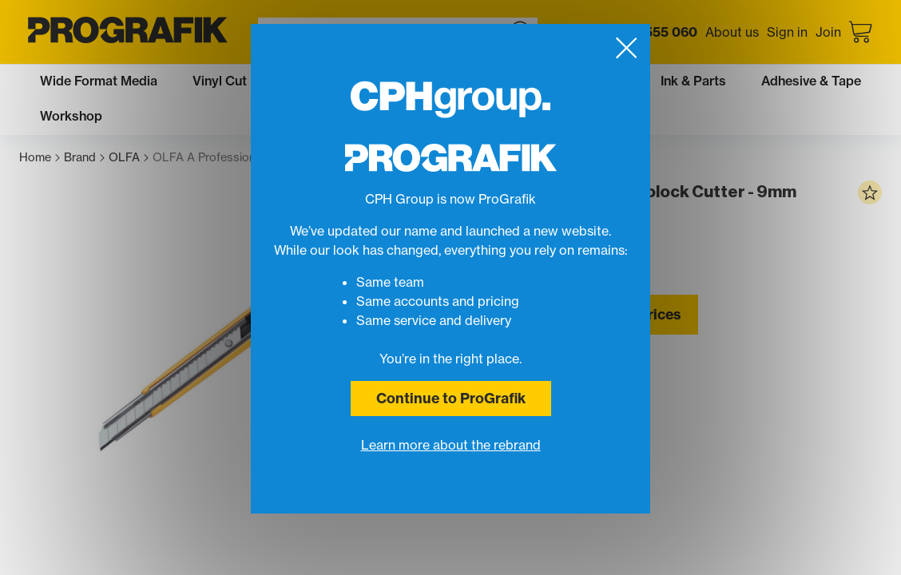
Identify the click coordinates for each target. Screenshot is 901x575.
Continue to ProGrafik (451, 398)
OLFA (129, 158)
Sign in (787, 32)
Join (828, 32)
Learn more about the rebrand (451, 445)
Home (39, 158)
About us (732, 32)
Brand (84, 158)
